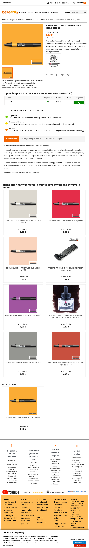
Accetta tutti (79, 543)
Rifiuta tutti (80, 545)
